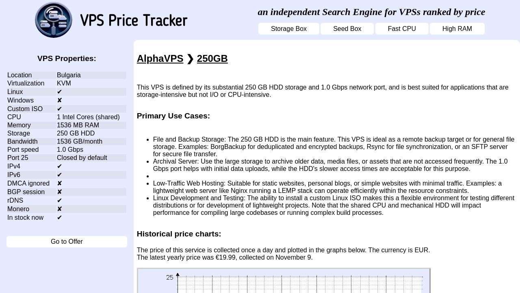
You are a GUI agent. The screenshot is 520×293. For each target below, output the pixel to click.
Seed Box (347, 28)
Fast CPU (402, 28)
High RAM (457, 28)
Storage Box (289, 28)
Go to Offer (67, 241)
